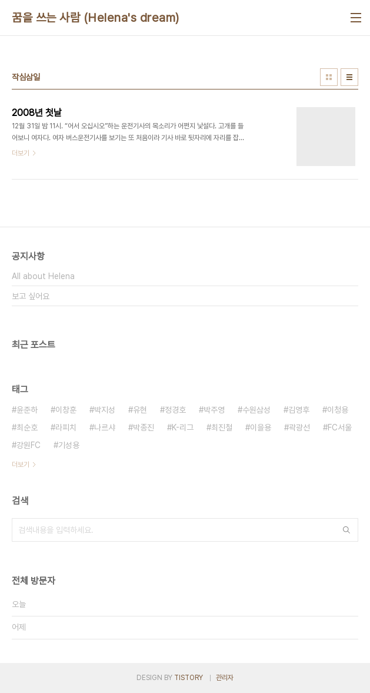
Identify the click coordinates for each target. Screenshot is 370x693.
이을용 (260, 427)
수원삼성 (256, 410)
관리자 (225, 678)
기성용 (68, 445)
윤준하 (27, 410)
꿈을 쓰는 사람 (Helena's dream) (95, 18)
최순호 (27, 427)
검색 (346, 530)
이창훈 (65, 410)
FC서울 (340, 427)
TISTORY (188, 678)
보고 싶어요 (30, 296)
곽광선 (299, 427)
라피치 (65, 427)
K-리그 (183, 427)
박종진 (143, 427)
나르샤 (104, 427)
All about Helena (43, 276)
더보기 (20, 464)
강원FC (28, 445)
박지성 (104, 410)
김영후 (298, 410)
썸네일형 (329, 77)
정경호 (175, 410)
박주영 (214, 410)
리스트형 (349, 77)
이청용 (337, 410)
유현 (140, 410)
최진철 (221, 427)
